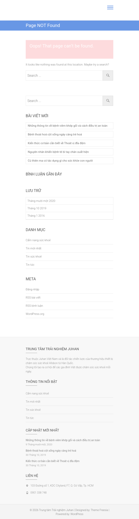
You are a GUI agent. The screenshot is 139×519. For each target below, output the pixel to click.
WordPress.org (35, 314)
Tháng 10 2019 (36, 208)
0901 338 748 (38, 492)
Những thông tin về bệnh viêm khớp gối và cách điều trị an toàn (67, 125)
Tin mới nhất (33, 248)
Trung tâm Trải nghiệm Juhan (56, 510)
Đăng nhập (32, 289)
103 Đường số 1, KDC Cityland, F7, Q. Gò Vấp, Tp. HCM (61, 485)
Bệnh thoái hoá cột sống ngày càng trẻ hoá (55, 134)
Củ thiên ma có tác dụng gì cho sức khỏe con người (60, 160)
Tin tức (30, 264)
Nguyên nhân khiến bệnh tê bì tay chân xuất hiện (58, 152)
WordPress (76, 514)
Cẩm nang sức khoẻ (38, 240)
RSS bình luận (34, 305)
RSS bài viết (33, 297)
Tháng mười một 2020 (41, 201)
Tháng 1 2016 (36, 215)
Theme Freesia (99, 510)
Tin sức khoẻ (34, 256)
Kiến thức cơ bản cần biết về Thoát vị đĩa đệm (56, 143)
